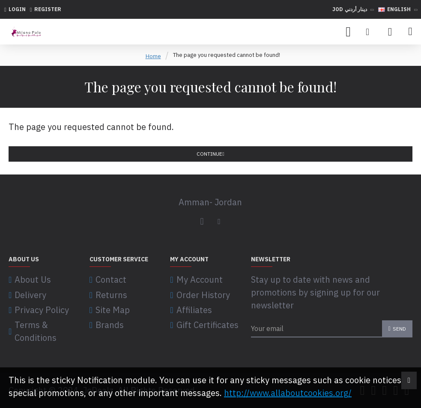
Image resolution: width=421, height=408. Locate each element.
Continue (209, 154)
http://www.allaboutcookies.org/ (288, 393)
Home (153, 56)
